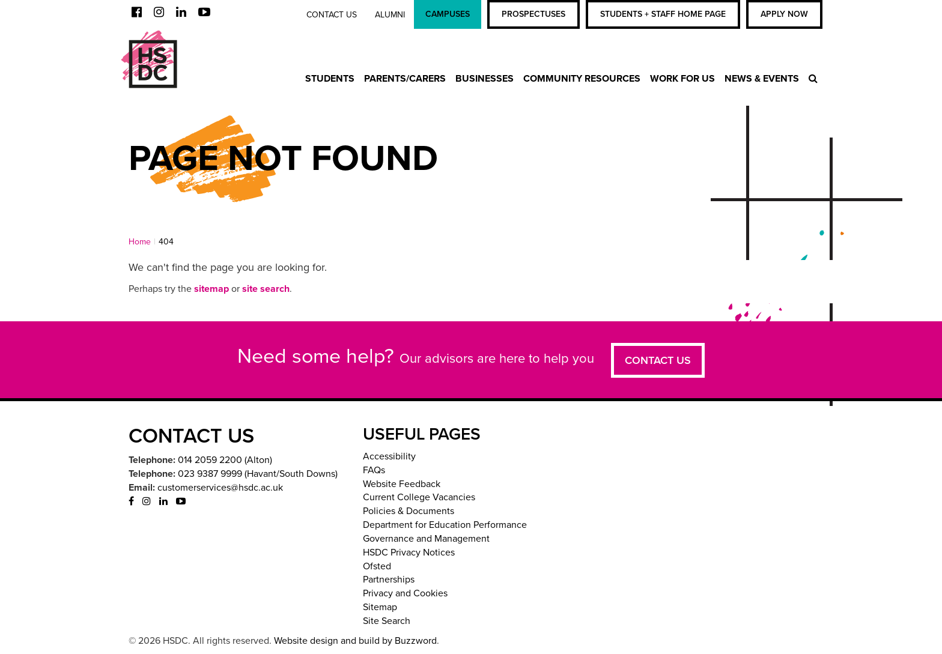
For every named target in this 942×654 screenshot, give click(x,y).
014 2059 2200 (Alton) (225, 460)
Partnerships (389, 580)
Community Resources (581, 79)
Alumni (390, 15)
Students (329, 79)
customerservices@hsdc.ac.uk (220, 488)
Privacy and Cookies (405, 593)
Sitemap (380, 607)
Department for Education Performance (445, 525)
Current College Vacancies (419, 497)
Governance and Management (426, 539)
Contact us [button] (658, 360)
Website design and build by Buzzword (355, 641)
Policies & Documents (408, 511)
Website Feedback (401, 484)
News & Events (762, 79)
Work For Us (682, 79)
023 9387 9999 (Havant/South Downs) (258, 474)
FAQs (374, 470)
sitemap (211, 289)
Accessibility (389, 456)
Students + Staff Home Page (663, 14)
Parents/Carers (405, 79)
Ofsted (377, 566)
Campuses (447, 14)
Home (140, 242)
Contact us (331, 15)
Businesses (484, 79)
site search (266, 289)
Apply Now (784, 14)
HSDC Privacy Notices (409, 553)
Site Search (386, 621)
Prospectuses (533, 14)
